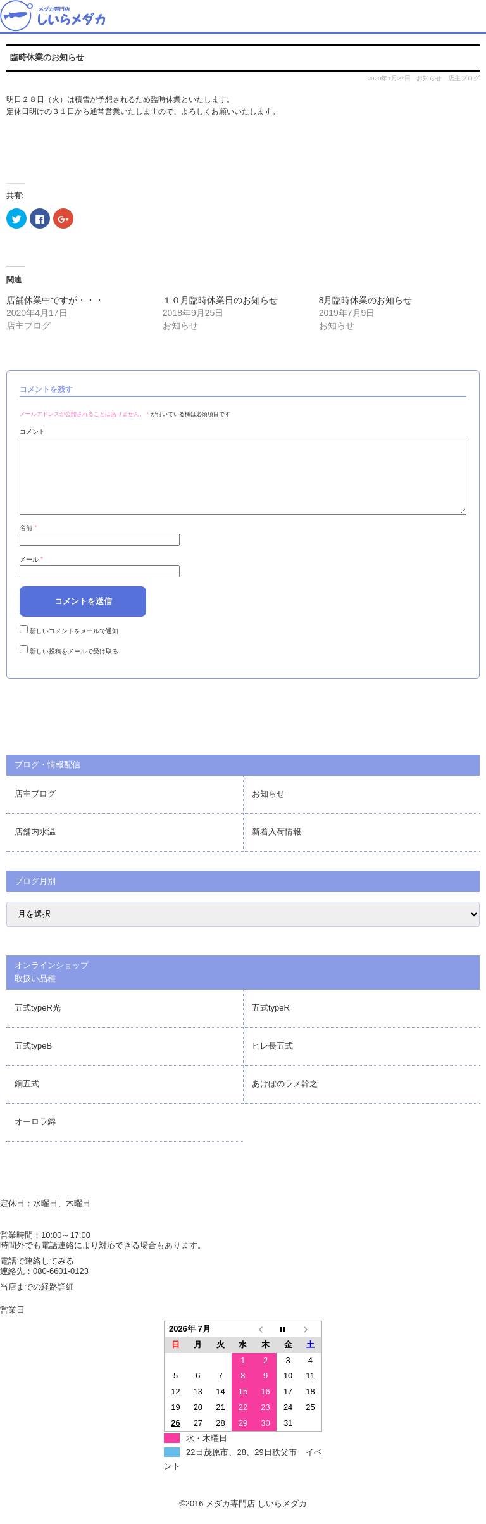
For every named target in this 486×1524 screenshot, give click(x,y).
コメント (32, 431)
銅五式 (27, 1099)
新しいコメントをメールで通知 (74, 646)
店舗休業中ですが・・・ (55, 300)
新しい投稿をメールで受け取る (74, 666)
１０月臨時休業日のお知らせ (220, 300)
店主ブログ (464, 78)
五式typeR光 (38, 1023)
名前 (28, 542)
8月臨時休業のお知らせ (366, 300)
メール (31, 574)
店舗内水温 (35, 847)
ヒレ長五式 (272, 1061)
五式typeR (271, 1023)
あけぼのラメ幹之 (285, 1099)
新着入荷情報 (276, 847)
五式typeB (33, 1061)
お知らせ (429, 78)
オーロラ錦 (35, 1137)
